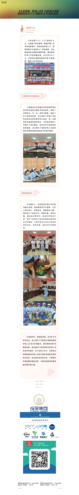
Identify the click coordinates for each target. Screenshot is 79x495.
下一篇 (41, 481)
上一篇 (19, 481)
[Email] (60, 488)
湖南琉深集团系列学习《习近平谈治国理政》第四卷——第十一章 (50, 484)
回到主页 (4, 2)
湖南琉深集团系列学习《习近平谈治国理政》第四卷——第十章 (28, 484)
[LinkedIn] (58, 488)
